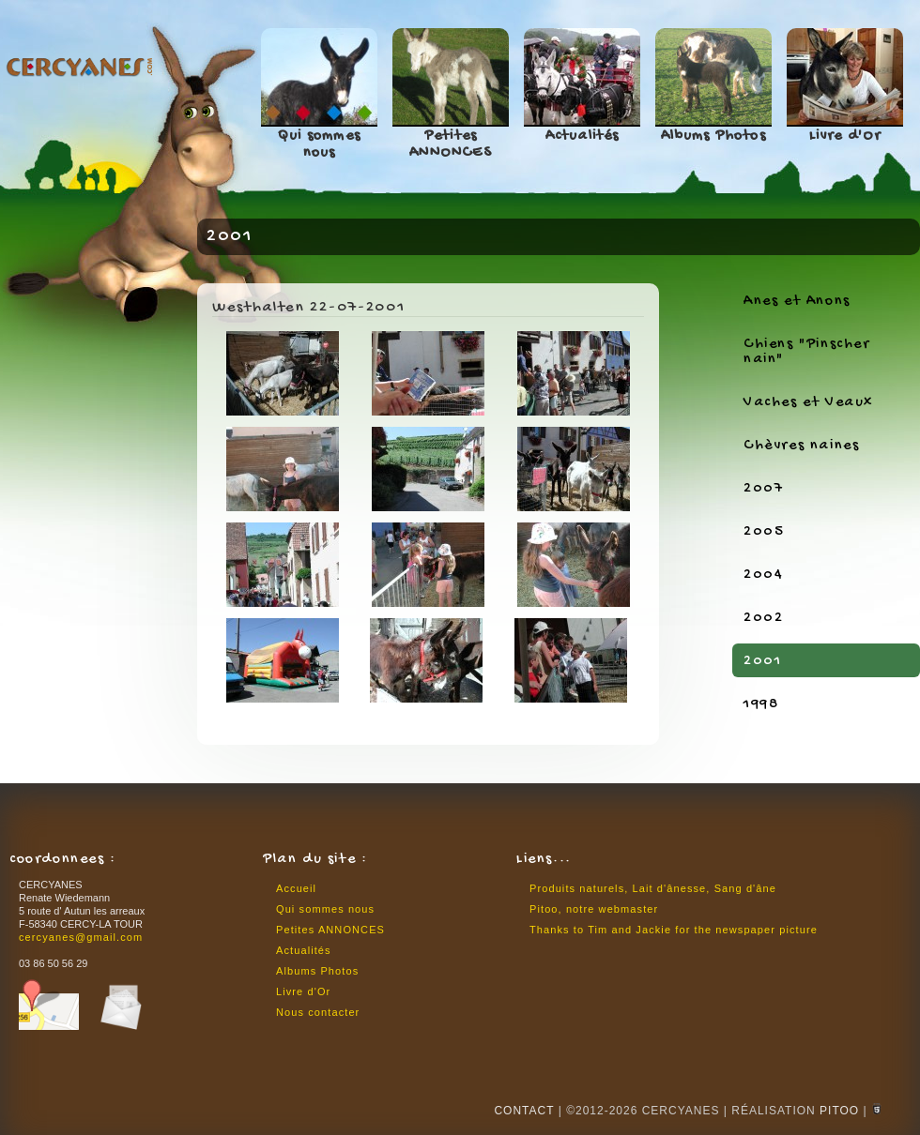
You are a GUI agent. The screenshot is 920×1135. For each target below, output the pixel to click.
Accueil (296, 888)
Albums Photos (713, 136)
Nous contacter (318, 1012)
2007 (763, 489)
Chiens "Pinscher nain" (807, 352)
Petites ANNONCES (450, 145)
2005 (764, 532)
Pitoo (839, 1110)
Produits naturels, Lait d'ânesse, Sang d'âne (652, 888)
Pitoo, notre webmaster (593, 909)
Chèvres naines (801, 446)
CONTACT (524, 1110)
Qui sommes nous (319, 145)
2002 (763, 619)
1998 (761, 705)
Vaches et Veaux (808, 403)
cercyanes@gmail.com (81, 937)
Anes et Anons (797, 301)
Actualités (582, 136)
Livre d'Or (845, 136)
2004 (763, 575)
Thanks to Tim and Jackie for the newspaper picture (673, 929)
